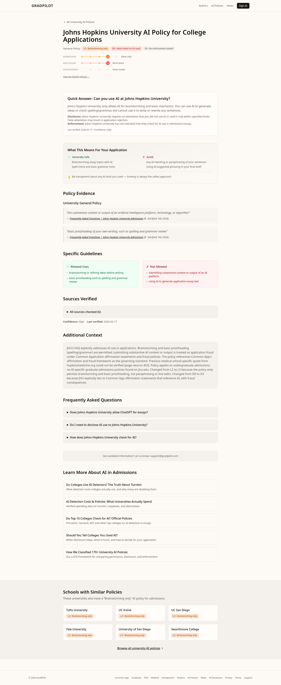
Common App (122, 677)
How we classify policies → (76, 80)
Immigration (168, 677)
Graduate (136, 677)
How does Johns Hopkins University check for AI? (103, 442)
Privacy (228, 677)
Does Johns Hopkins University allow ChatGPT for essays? (109, 417)
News (230, 5)
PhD (146, 677)
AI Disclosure (215, 677)
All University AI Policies (79, 22)
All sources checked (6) (85, 316)
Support (248, 677)
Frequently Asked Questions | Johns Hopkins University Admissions (108, 223)
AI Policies (217, 5)
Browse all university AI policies (140, 648)
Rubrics (203, 5)
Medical (155, 677)
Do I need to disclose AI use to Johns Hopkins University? (108, 429)
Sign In (243, 5)
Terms (238, 677)
